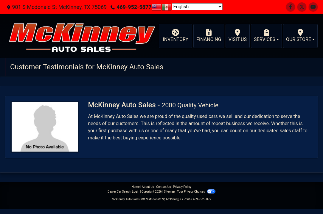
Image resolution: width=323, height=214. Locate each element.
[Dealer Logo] (81, 36)
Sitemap (169, 191)
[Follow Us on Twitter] (301, 7)
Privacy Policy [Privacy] (182, 186)
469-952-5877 (134, 7)
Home (136, 186)
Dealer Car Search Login (123, 191)
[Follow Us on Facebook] (290, 7)
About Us (148, 186)
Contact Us (163, 186)
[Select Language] (197, 6)
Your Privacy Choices (196, 191)
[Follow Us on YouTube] (313, 7)
